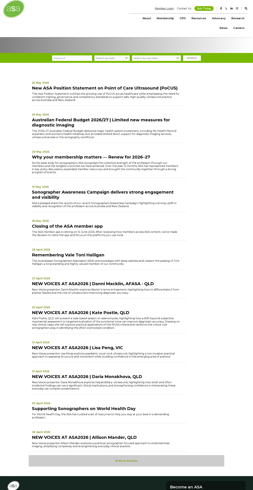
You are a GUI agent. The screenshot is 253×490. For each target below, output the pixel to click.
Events (104, 468)
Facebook (79, 468)
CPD (150, 17)
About (114, 17)
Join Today (202, 8)
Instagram (79, 465)
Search (189, 68)
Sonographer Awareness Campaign (120, 480)
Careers (236, 17)
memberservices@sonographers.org (31, 477)
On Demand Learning (112, 465)
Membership (132, 17)
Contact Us (182, 8)
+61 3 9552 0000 (19, 474)
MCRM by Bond (222, 479)
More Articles (126, 425)
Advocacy (186, 17)
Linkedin (78, 474)
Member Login (162, 8)
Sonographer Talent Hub (114, 477)
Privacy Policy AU (186, 479)
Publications (107, 474)
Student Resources (111, 471)
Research (205, 17)
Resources (166, 17)
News (221, 17)
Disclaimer (171, 479)
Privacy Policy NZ (205, 479)
